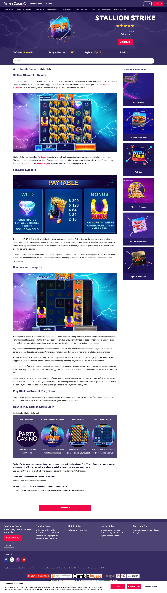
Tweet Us (8, 545)
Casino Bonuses (120, 10)
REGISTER (158, 4)
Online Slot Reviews (24, 10)
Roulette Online (41, 533)
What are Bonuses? (114, 530)
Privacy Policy (137, 533)
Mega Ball (60, 533)
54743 (103, 568)
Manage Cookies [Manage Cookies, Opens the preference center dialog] (151, 587)
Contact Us (12, 538)
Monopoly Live (41, 536)
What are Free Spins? (108, 533)
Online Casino (36, 4)
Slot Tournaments (42, 538)
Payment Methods (107, 536)
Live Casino (53, 538)
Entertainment (52, 10)
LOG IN (147, 4)
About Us (104, 530)
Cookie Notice (39, 590)
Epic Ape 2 (28, 163)
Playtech (28, 52)
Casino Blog (83, 530)
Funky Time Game (81, 10)
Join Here (125, 42)
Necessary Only (134, 587)
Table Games (66, 10)
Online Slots (40, 530)
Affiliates (117, 536)
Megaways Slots (52, 536)
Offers (49, 4)
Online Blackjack (50, 530)
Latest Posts (8, 10)
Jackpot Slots (51, 533)
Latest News (39, 10)
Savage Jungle (43, 163)
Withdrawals (120, 533)
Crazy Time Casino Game (101, 10)
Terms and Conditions (140, 530)
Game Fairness (154, 530)
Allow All (117, 587)
